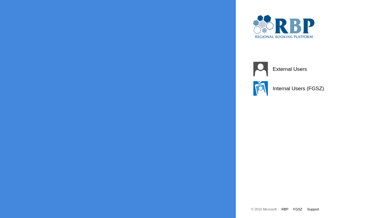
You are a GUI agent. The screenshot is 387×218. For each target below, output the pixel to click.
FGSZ (297, 209)
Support (313, 209)
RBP (284, 209)
